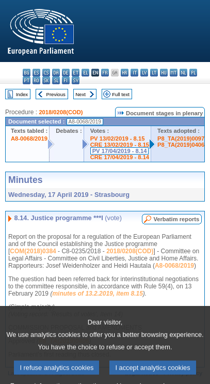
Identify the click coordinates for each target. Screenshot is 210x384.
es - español (36, 72)
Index (22, 94)
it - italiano (134, 72)
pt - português (26, 80)
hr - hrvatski (124, 72)
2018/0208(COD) (61, 112)
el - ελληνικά (85, 72)
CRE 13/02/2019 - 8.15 (119, 145)
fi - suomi (66, 80)
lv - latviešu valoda (144, 72)
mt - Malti (173, 72)
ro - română (36, 80)
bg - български (26, 72)
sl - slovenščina (56, 80)
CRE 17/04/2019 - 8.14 (119, 157)
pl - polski (193, 72)
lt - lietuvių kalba (154, 72)
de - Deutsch (66, 72)
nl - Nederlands (183, 72)
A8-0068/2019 (29, 138)
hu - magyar (164, 72)
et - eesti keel (75, 72)
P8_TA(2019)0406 (180, 145)
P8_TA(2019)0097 (180, 138)
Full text (121, 94)
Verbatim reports (176, 219)
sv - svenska (75, 80)
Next (80, 94)
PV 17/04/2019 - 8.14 (119, 151)
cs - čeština (46, 72)
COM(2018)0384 (33, 251)
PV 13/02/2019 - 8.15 (117, 138)
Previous (56, 94)
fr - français (105, 72)
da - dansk (56, 72)
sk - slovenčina (46, 80)
